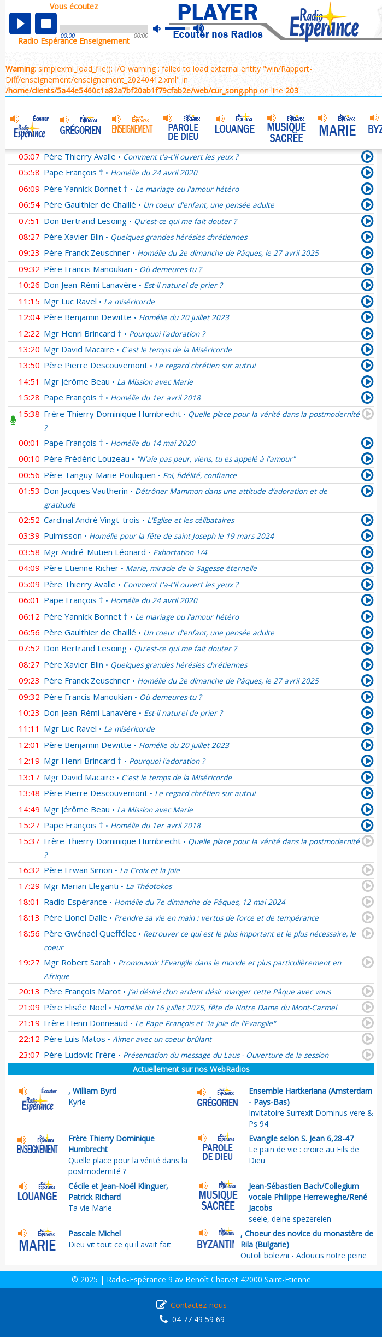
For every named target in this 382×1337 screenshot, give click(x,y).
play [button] (20, 23)
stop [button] (46, 23)
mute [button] (162, 28)
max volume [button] (199, 28)
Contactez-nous (199, 1305)
